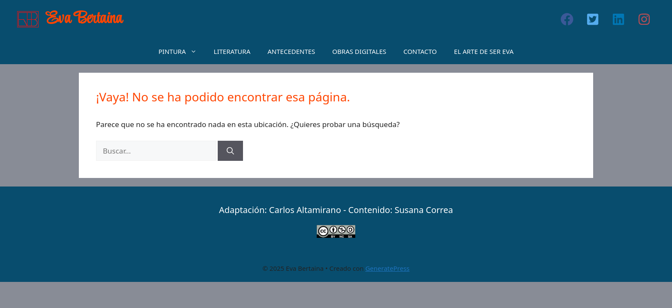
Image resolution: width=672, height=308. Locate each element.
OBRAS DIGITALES (359, 51)
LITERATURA (232, 51)
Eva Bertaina (84, 19)
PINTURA (182, 51)
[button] (567, 19)
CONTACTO (420, 51)
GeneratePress (387, 268)
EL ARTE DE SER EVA (483, 51)
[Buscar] (230, 151)
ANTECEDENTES (291, 51)
